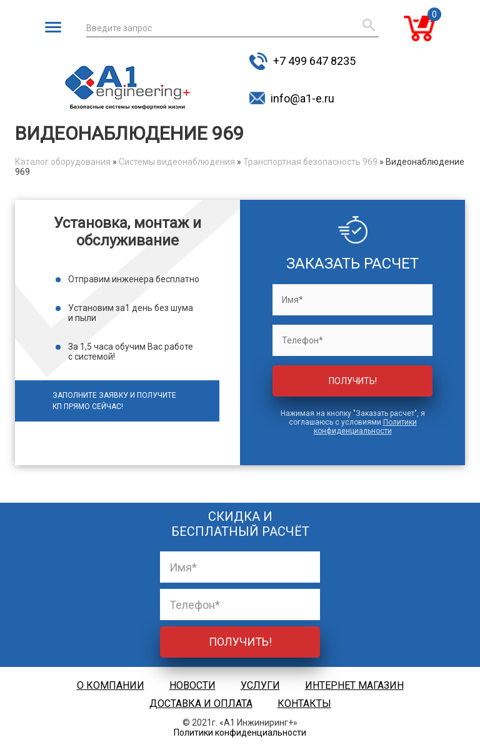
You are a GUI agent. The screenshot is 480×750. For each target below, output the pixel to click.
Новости (192, 685)
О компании (110, 685)
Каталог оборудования (63, 162)
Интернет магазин (354, 685)
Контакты (304, 703)
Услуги (260, 685)
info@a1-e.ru (302, 98)
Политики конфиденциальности (365, 426)
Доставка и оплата (200, 703)
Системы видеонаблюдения (177, 162)
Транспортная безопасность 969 (310, 162)
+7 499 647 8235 (314, 60)
